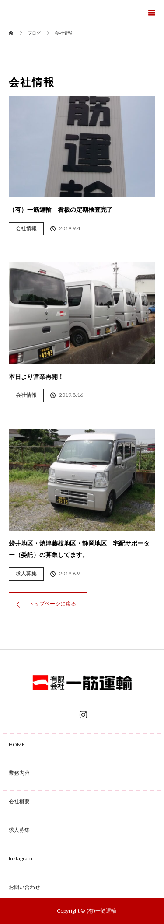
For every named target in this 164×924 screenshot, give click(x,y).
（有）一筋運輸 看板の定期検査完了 (61, 209)
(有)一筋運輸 (101, 910)
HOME (17, 744)
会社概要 (19, 801)
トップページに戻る (52, 603)
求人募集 (26, 573)
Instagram (82, 712)
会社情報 (26, 228)
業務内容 (19, 773)
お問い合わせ (24, 887)
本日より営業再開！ (36, 376)
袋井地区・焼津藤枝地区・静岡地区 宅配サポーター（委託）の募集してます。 (79, 549)
